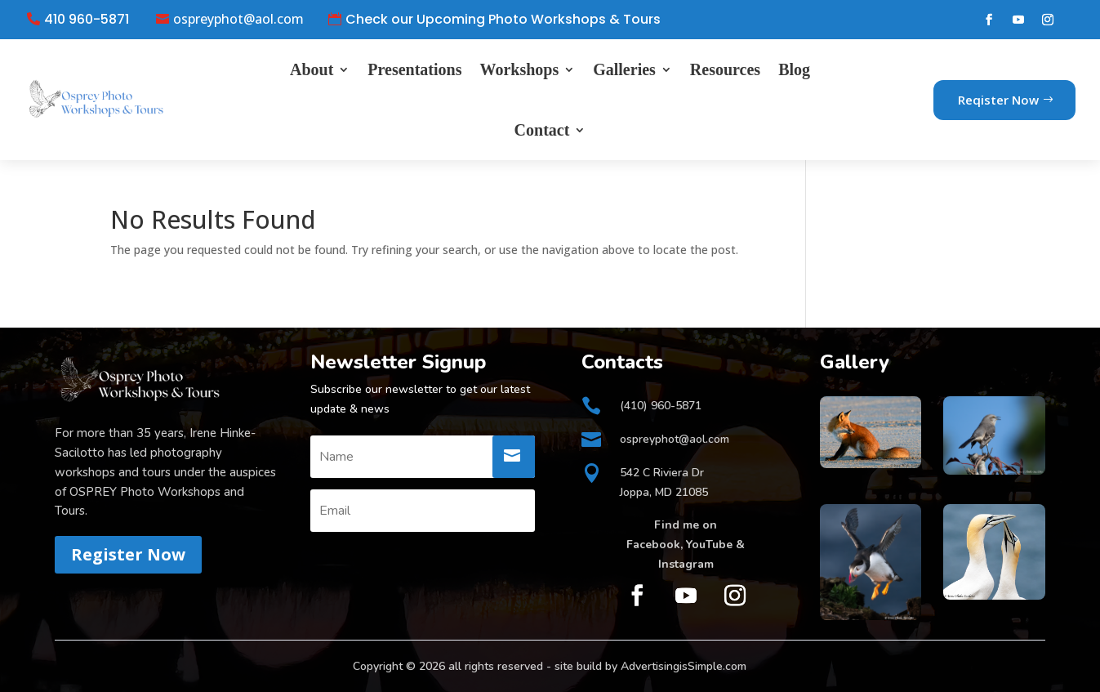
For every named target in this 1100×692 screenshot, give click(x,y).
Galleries (624, 69)
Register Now (128, 554)
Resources (725, 69)
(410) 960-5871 (660, 405)
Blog (794, 69)
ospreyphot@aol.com (238, 19)
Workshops (519, 69)
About (311, 69)
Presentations (414, 69)
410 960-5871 (86, 19)
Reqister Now (998, 100)
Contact (542, 130)
